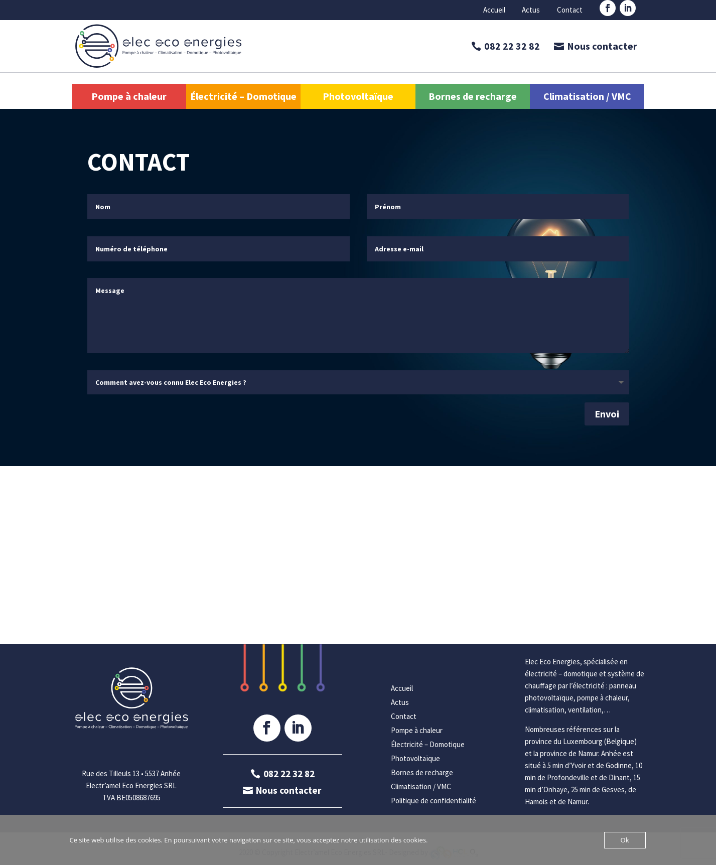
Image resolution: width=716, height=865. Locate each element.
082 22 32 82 (512, 46)
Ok (625, 839)
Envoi (607, 413)
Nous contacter (602, 46)
